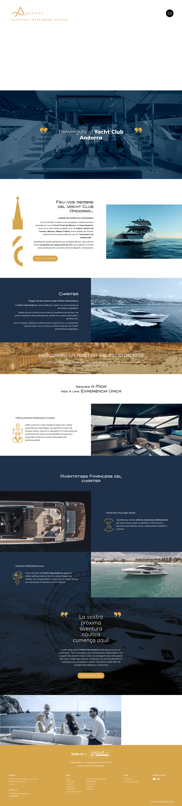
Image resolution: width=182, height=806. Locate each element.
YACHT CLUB (90, 784)
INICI (67, 779)
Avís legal (127, 779)
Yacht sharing (45, 258)
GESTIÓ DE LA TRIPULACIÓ (96, 779)
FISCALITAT (70, 781)
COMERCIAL (70, 789)
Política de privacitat (131, 781)
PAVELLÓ (69, 784)
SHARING (89, 787)
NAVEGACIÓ (70, 787)
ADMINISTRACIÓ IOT (73, 792)
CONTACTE (90, 789)
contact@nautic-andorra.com (19, 793)
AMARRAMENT (91, 781)
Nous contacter (91, 675)
